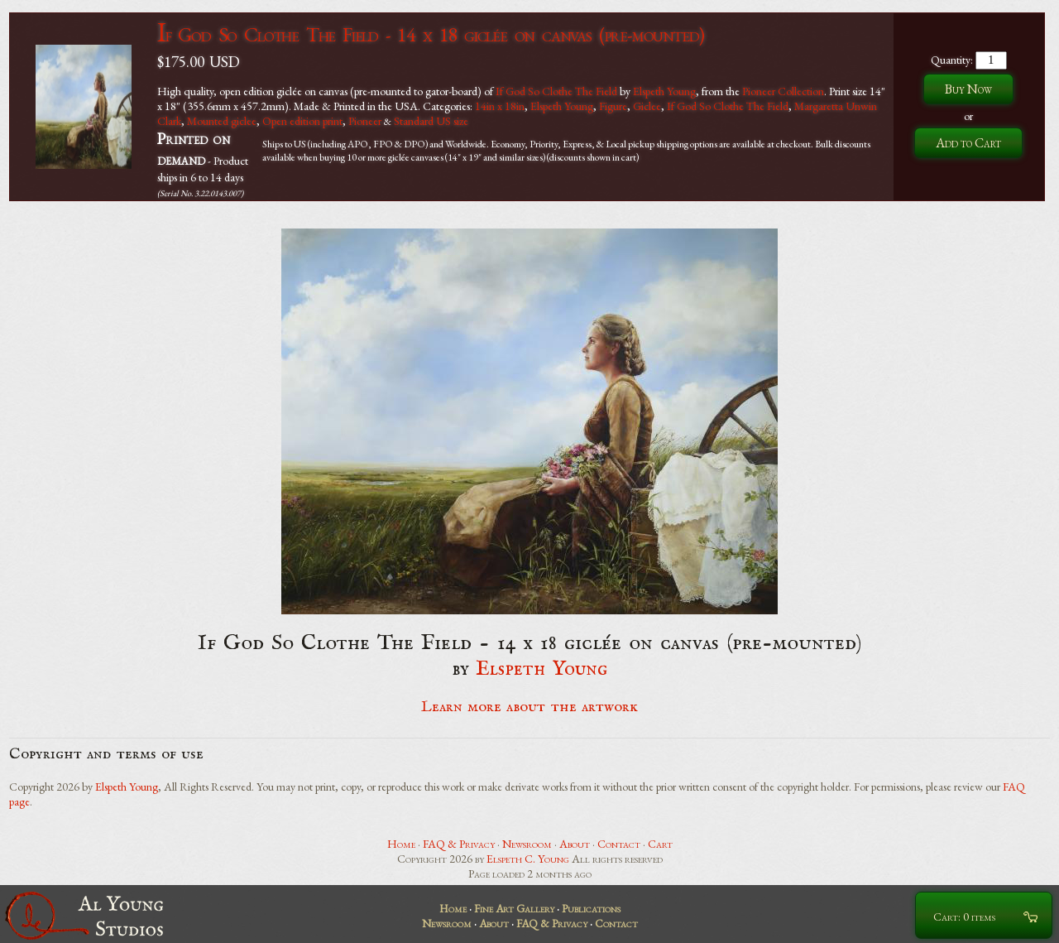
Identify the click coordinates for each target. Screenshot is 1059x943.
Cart (660, 843)
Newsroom (527, 843)
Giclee (647, 106)
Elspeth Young (664, 91)
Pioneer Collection (783, 91)
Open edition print (302, 120)
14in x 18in (500, 106)
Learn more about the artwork (529, 707)
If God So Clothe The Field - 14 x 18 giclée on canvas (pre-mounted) (430, 34)
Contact (618, 843)
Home (401, 843)
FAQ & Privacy (459, 843)
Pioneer (364, 120)
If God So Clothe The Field (556, 91)
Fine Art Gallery (514, 908)
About (574, 843)
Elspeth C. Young (527, 858)
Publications (591, 908)
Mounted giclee (221, 120)
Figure (613, 106)
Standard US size (431, 120)
